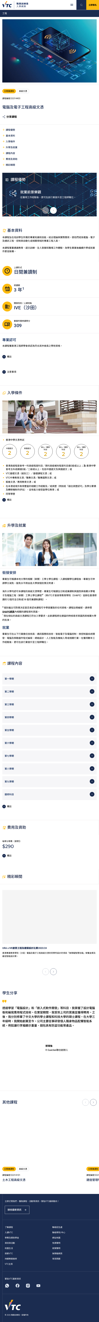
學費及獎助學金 (12, 1238)
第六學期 (9, 743)
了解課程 (9, 1227)
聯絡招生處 (57, 1227)
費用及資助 (9, 158)
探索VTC (9, 1253)
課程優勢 (8, 129)
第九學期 (9, 781)
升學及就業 (9, 147)
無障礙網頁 (57, 1253)
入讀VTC (9, 1232)
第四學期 (9, 717)
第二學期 (9, 691)
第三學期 (9, 704)
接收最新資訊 (17, 1209)
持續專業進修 (11, 1259)
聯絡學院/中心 (58, 1232)
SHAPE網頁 (8, 611)
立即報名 (93, 5)
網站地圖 (56, 1238)
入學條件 (8, 141)
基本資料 (8, 135)
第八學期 (9, 768)
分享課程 (9, 117)
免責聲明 (56, 1243)
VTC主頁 (9, 1264)
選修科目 (9, 794)
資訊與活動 (10, 1243)
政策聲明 (56, 1248)
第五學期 (9, 730)
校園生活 (9, 1248)
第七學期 (9, 756)
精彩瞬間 (8, 164)
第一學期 (9, 678)
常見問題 (56, 1259)
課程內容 (8, 153)
